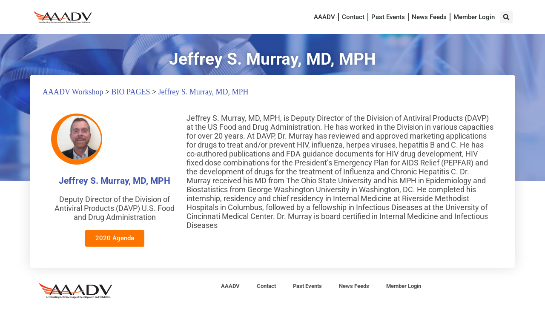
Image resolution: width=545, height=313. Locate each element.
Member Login (474, 17)
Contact (353, 17)
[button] (506, 17)
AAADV (324, 17)
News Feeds (429, 17)
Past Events (388, 17)
